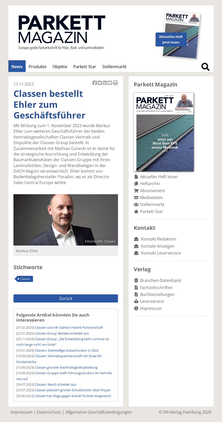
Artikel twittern (100, 83)
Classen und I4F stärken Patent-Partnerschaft (69, 327)
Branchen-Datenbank (160, 280)
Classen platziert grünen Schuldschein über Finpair (73, 390)
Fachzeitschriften (156, 287)
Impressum (151, 308)
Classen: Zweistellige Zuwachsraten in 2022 (66, 350)
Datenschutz (49, 412)
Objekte (60, 66)
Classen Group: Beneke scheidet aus (62, 333)
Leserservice (152, 301)
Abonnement (152, 190)
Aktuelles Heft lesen (159, 176)
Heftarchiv (150, 183)
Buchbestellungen (157, 294)
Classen (25, 279)
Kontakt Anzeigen (158, 246)
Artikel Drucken (115, 83)
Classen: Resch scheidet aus (55, 384)
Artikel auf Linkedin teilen (105, 83)
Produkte (37, 66)
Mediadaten (151, 197)
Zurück (65, 298)
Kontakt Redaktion (158, 239)
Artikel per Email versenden (110, 83)
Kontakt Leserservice (161, 253)
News (17, 66)
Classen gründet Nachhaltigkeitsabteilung (66, 367)
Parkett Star (84, 66)
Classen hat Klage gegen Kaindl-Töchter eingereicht (73, 396)
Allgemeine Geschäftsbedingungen (98, 412)
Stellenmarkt (114, 66)
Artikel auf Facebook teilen (95, 83)
